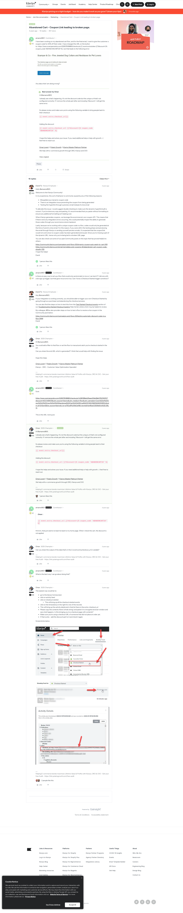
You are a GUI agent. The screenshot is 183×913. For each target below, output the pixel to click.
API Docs (112, 866)
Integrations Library (93, 862)
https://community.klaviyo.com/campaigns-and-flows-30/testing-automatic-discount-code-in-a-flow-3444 (71, 317)
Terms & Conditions (82, 815)
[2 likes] (45, 780)
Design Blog (137, 870)
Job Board (72, 4)
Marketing (54, 17)
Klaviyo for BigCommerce (72, 862)
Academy (82, 4)
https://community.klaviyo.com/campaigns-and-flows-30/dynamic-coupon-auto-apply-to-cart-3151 (71, 244)
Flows (39, 164)
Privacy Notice (30, 897)
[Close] (81, 878)
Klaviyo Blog (43, 862)
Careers (135, 862)
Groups (55, 4)
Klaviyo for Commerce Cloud (73, 866)
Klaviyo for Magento (70, 870)
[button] (137, 4)
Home (28, 17)
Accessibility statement (99, 815)
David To (39, 186)
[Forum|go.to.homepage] (31, 4)
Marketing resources (46, 870)
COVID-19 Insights (115, 853)
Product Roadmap (106, 4)
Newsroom (136, 857)
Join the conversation (40, 17)
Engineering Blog (138, 866)
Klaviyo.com (43, 853)
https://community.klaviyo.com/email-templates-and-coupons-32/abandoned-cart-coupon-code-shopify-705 (71, 248)
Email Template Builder (117, 862)
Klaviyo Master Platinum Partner (75, 147)
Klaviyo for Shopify (69, 853)
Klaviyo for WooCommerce (72, 875)
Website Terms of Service (59, 894)
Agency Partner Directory (95, 857)
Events (63, 4)
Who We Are (137, 853)
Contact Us (136, 875)
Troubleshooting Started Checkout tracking (54, 307)
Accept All (72, 905)
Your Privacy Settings (53, 905)
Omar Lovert (44, 147)
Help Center (92, 4)
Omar (38, 339)
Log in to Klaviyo (45, 857)
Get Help (112, 870)
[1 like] (44, 261)
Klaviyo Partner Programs (95, 853)
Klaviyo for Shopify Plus (71, 857)
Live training (43, 875)
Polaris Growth (55, 147)
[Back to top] (178, 811)
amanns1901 (40, 38)
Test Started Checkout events (87, 304)
